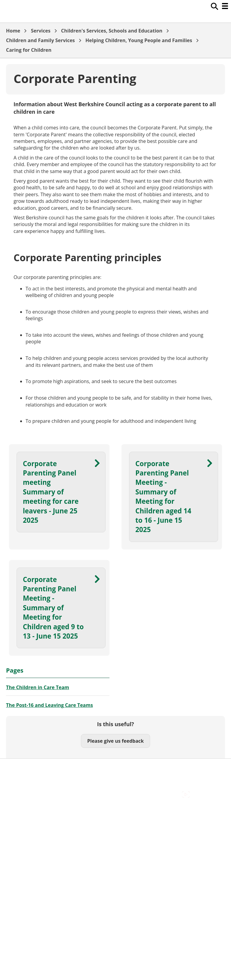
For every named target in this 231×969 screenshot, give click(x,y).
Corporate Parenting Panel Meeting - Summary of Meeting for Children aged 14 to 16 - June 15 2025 (163, 496)
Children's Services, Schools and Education (111, 30)
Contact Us (18, 775)
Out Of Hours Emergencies (36, 788)
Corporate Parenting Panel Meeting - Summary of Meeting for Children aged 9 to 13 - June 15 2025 (53, 608)
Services (41, 30)
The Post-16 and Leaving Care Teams (49, 705)
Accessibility (19, 768)
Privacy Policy (21, 795)
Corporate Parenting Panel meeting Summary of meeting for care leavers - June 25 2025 (51, 492)
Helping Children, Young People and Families (138, 40)
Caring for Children (28, 50)
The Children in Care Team (37, 687)
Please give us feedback (115, 741)
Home (13, 30)
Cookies (14, 781)
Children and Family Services (40, 40)
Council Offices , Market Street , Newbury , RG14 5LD (65, 801)
